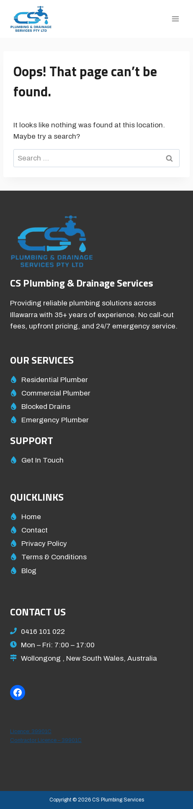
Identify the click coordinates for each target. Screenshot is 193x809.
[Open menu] (175, 18)
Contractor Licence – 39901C (46, 740)
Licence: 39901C (30, 731)
